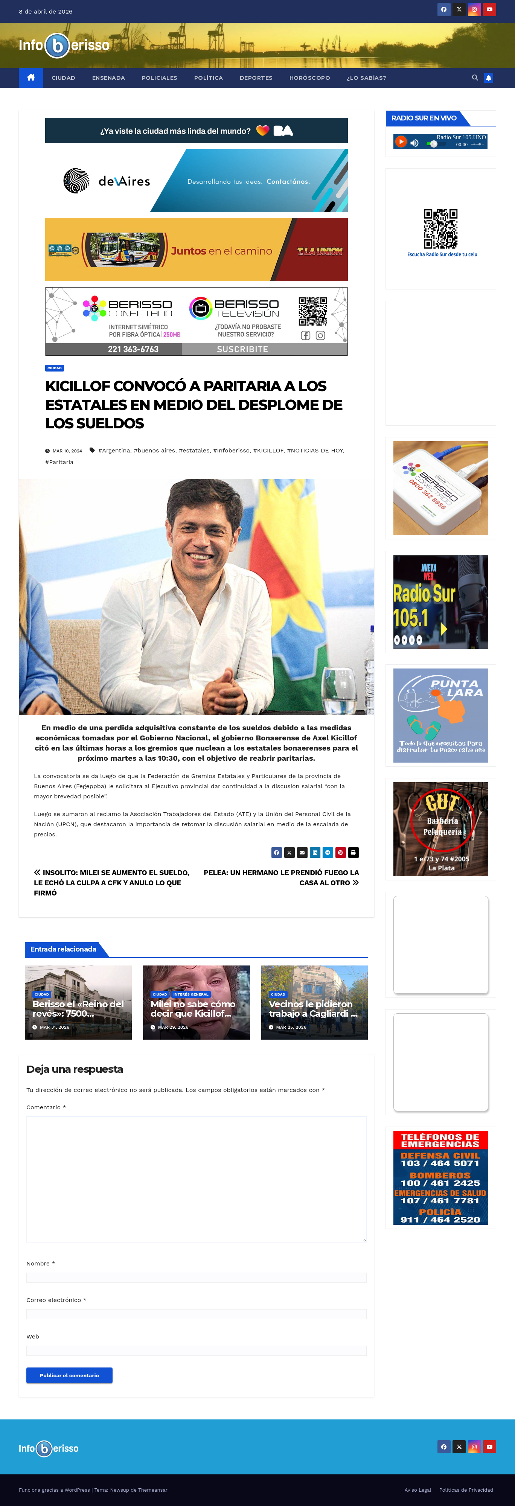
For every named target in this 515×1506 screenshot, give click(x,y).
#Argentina (114, 450)
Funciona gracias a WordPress (55, 1490)
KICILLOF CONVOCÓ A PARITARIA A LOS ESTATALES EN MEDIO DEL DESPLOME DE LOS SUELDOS (193, 404)
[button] (475, 77)
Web (32, 1336)
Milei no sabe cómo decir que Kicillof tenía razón (193, 1013)
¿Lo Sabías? (367, 78)
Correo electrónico (56, 1299)
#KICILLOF (268, 450)
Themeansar (153, 1490)
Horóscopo (310, 78)
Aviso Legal (418, 1490)
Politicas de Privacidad (466, 1490)
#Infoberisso (231, 450)
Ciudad (64, 78)
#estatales (194, 450)
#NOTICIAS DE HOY (314, 450)
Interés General (191, 994)
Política (208, 78)
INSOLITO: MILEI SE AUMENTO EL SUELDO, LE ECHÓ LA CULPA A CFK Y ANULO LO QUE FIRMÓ (111, 882)
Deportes (256, 78)
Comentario (46, 1107)
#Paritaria (59, 462)
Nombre (40, 1263)
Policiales (160, 78)
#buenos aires (154, 450)
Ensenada (108, 78)
